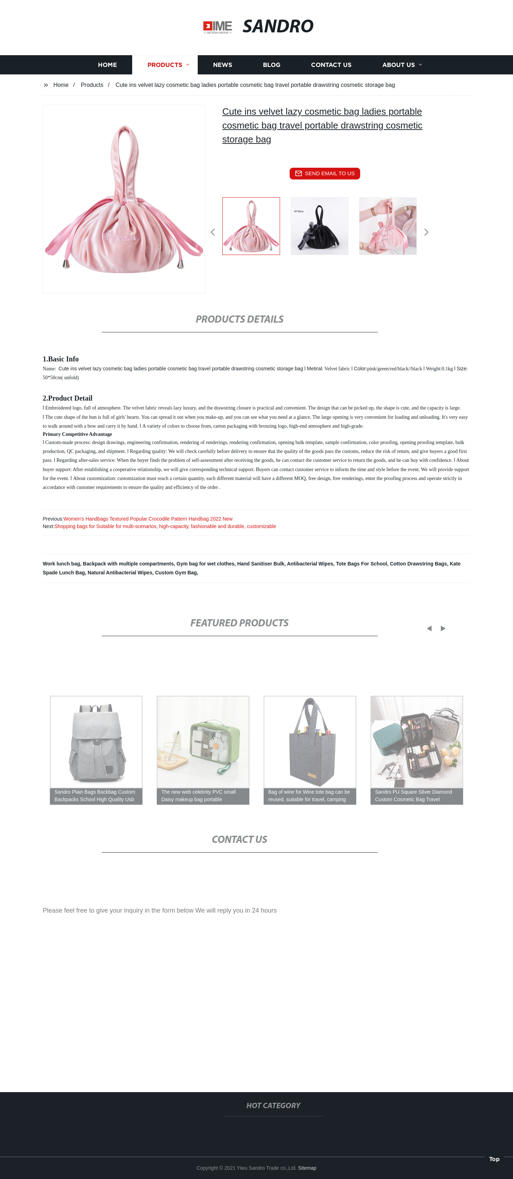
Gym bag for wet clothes (206, 564)
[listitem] (256, 229)
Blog (271, 67)
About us (398, 67)
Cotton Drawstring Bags (418, 564)
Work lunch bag (61, 564)
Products (164, 67)
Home (107, 67)
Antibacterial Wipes (310, 564)
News (222, 67)
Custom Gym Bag (176, 572)
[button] (212, 233)
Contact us (331, 67)
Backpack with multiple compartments (128, 564)
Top (494, 1157)
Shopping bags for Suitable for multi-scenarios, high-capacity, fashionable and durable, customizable (165, 526)
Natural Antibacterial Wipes (120, 572)
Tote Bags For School (361, 564)
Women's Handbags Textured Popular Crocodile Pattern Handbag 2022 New (148, 519)
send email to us (325, 173)
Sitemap (307, 1168)
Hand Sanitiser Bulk (260, 564)
